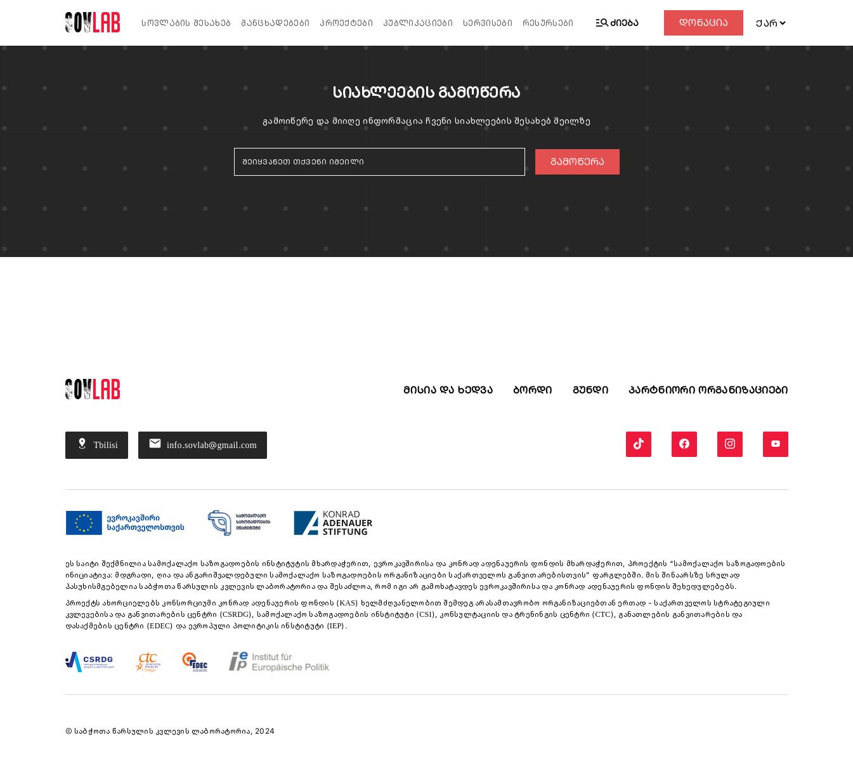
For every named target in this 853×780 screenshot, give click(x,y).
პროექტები (346, 23)
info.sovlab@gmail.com (202, 445)
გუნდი (591, 390)
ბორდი (532, 390)
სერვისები (487, 23)
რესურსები (548, 23)
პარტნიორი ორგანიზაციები (708, 390)
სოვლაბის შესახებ (186, 23)
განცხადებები (275, 23)
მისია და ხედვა (447, 390)
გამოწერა (577, 161)
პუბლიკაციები (418, 23)
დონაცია (703, 23)
